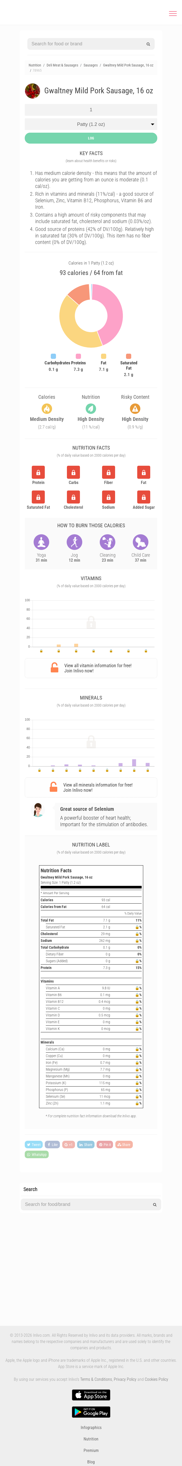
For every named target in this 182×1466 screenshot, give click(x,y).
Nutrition (91, 1439)
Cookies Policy (156, 1379)
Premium (91, 1450)
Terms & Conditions (96, 1379)
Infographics (91, 1427)
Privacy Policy (125, 1379)
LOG (91, 138)
